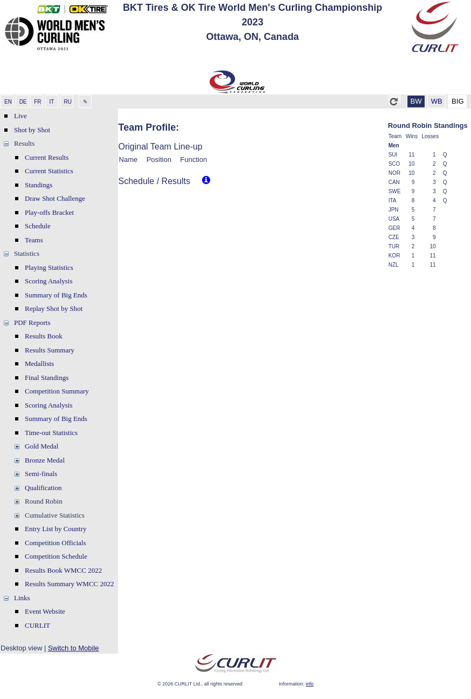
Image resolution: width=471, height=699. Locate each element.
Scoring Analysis (48, 281)
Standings (38, 185)
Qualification (43, 488)
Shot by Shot (32, 130)
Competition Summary (57, 391)
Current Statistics (49, 171)
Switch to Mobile (73, 648)
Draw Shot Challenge (55, 198)
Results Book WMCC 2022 (63, 570)
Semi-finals (41, 474)
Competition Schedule (56, 556)
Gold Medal (41, 446)
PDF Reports (32, 322)
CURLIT (37, 625)
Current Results (46, 157)
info (310, 684)
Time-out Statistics (51, 433)
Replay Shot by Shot (53, 308)
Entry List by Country (55, 529)
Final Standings (46, 378)
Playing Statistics (49, 267)
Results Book (44, 336)
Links (22, 598)
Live (20, 116)
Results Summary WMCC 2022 (69, 584)
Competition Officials (55, 543)
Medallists (39, 363)
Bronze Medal (45, 460)
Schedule (38, 226)
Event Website (45, 611)
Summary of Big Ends (56, 295)
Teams (34, 240)
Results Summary (49, 350)
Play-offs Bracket (49, 212)
